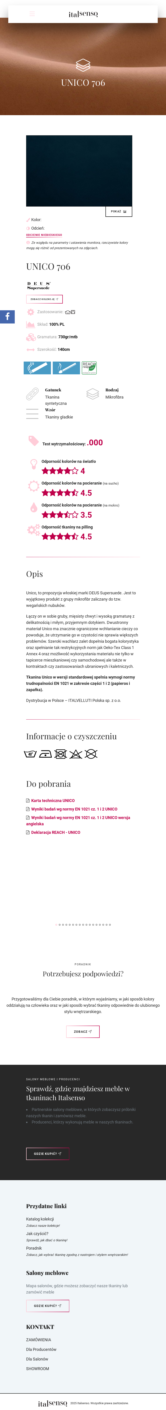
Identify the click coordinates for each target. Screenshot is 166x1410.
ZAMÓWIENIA (38, 1339)
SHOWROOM (37, 1368)
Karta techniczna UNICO (53, 800)
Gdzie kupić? (48, 1154)
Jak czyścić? (37, 1233)
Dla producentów (41, 1349)
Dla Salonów (37, 1359)
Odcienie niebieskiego (44, 235)
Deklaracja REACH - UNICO (55, 832)
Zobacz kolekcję (44, 299)
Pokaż (119, 211)
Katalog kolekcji (40, 1219)
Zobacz (83, 1031)
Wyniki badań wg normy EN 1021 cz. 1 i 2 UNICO (74, 809)
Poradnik (34, 1248)
